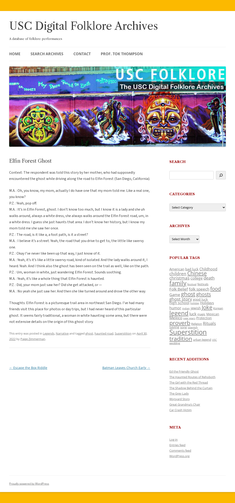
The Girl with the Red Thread (188, 382)
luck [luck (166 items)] (192, 313)
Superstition (123, 333)
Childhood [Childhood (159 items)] (208, 269)
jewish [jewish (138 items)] (196, 308)
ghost (89, 333)
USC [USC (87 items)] (214, 339)
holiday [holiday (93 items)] (194, 303)
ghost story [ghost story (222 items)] (180, 299)
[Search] (221, 175)
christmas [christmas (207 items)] (179, 278)
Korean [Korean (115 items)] (218, 308)
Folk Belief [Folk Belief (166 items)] (178, 289)
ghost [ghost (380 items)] (188, 294)
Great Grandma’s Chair (184, 404)
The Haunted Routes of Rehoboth (192, 377)
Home (14, 53)
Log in (173, 439)
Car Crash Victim (180, 410)
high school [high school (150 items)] (179, 302)
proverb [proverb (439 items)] (179, 323)
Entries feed (177, 445)
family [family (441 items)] (177, 283)
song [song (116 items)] (183, 327)
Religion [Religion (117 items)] (196, 324)
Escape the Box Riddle (28, 368)
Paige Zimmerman (32, 339)
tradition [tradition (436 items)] (180, 338)
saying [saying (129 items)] (174, 327)
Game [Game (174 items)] (174, 294)
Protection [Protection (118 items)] (204, 318)
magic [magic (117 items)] (201, 314)
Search (177, 161)
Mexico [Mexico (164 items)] (175, 317)
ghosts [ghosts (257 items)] (203, 294)
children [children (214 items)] (177, 274)
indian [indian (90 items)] (186, 308)
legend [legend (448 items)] (178, 313)
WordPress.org (179, 456)
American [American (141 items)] (176, 269)
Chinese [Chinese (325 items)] (197, 273)
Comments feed (180, 450)
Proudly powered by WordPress (29, 484)
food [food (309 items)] (215, 288)
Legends (48, 333)
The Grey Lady (179, 393)
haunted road (104, 333)
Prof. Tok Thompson (122, 53)
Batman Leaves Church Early (126, 368)
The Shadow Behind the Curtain (191, 388)
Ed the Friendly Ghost (184, 371)
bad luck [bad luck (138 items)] (192, 269)
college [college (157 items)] (196, 278)
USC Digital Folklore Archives (83, 26)
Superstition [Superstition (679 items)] (188, 332)
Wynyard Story (179, 399)
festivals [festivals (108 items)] (202, 284)
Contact (82, 53)
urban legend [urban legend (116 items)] (202, 340)
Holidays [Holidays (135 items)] (207, 302)
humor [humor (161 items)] (175, 308)
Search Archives (47, 53)
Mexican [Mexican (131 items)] (212, 314)
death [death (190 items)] (209, 278)
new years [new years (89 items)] (189, 318)
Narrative (62, 333)
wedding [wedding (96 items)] (174, 343)
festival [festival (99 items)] (191, 284)
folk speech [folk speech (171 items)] (199, 289)
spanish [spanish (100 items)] (193, 327)
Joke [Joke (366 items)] (207, 307)
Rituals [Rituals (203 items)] (209, 323)
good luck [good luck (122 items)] (200, 299)
